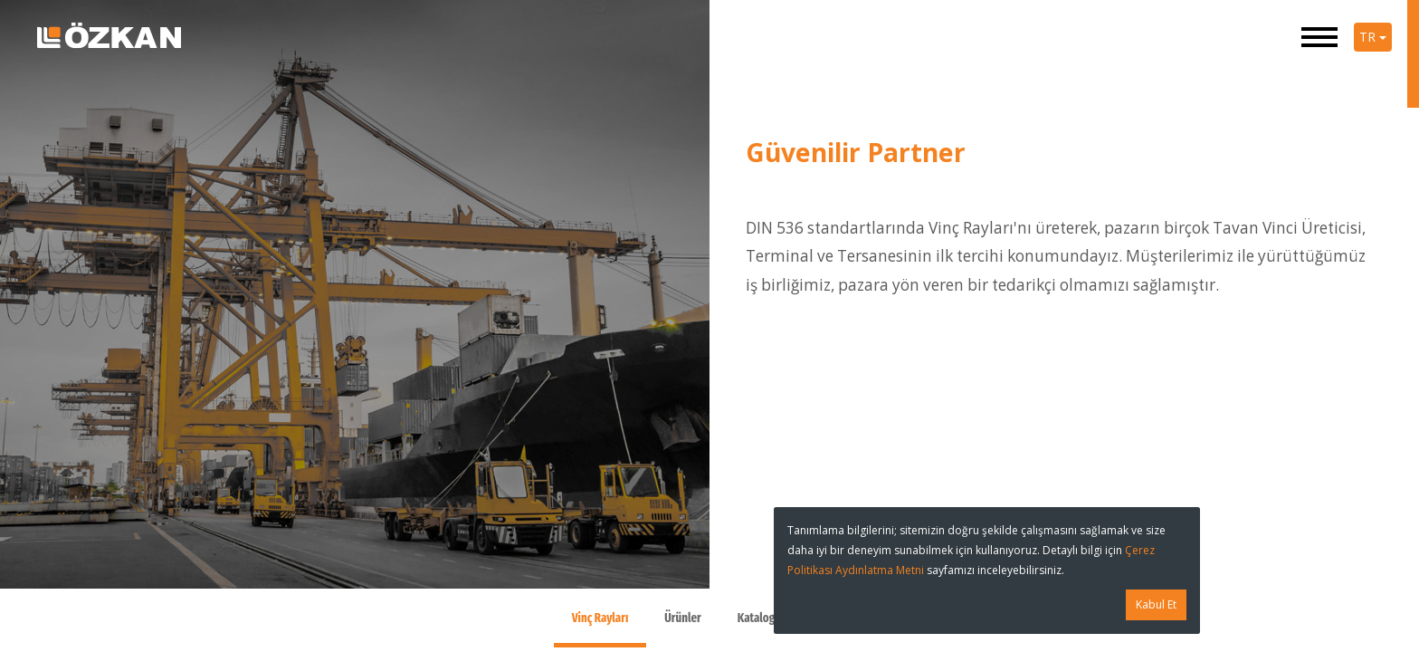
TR (1372, 36)
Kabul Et (1156, 604)
